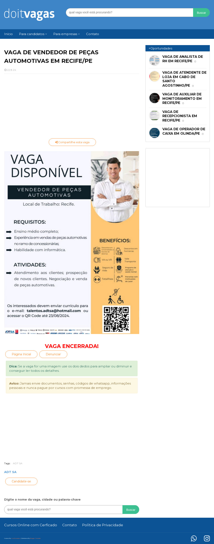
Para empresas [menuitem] (65, 34)
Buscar (201, 12)
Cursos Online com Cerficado (30, 525)
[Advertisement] (71, 107)
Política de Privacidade (102, 525)
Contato (69, 525)
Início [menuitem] (8, 34)
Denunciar (53, 354)
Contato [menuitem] (92, 34)
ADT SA (17, 463)
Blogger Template (35, 538)
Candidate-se (21, 481)
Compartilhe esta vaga (72, 142)
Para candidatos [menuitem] (31, 34)
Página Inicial (21, 354)
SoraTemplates (15, 538)
